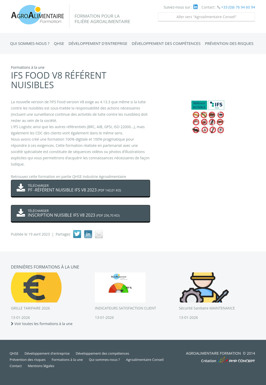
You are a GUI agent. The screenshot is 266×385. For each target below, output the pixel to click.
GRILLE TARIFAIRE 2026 (30, 308)
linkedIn (88, 234)
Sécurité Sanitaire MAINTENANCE (207, 308)
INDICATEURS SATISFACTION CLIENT (125, 308)
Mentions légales (41, 365)
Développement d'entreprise (98, 43)
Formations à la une (67, 359)
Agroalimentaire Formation (40, 16)
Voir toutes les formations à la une (41, 323)
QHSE (59, 43)
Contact (16, 365)
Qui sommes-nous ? (29, 43)
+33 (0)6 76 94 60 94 (238, 7)
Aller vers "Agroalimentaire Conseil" (206, 16)
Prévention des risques (229, 43)
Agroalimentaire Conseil (145, 359)
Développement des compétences (166, 43)
